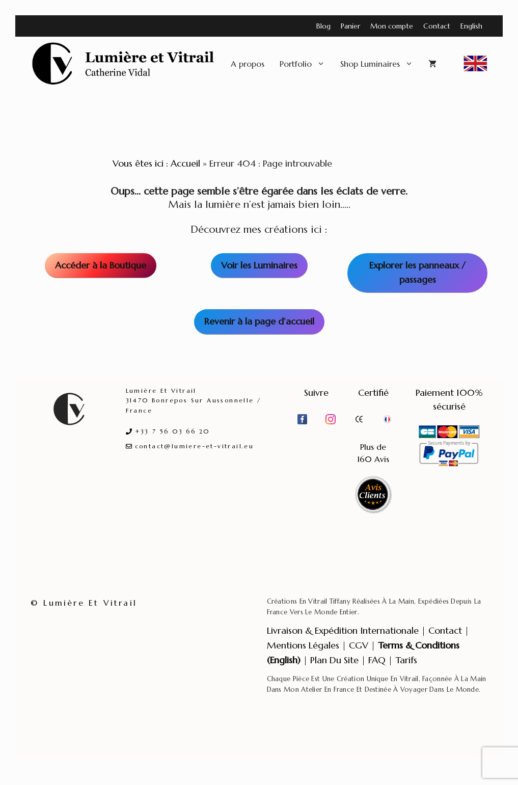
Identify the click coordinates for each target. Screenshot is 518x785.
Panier (350, 26)
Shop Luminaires (380, 64)
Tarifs (406, 660)
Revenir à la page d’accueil (259, 321)
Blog (323, 26)
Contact (436, 26)
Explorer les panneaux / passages (417, 272)
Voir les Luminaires (259, 265)
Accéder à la (100, 265)
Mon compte (391, 26)
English (471, 26)
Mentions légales (303, 645)
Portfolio (306, 64)
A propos (247, 64)
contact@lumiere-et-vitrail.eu (194, 446)
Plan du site (334, 660)
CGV (358, 645)
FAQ (377, 660)
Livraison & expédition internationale (343, 630)
